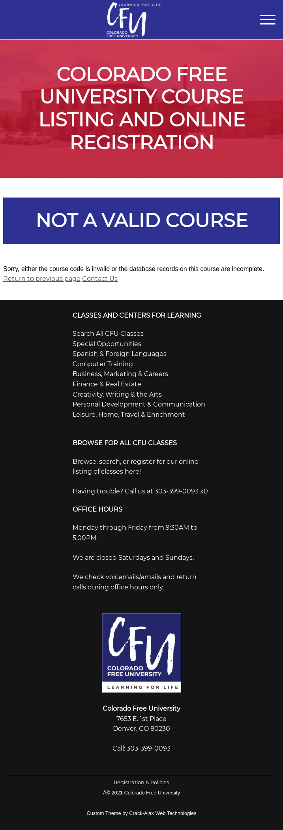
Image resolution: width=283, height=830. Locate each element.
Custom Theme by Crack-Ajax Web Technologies (141, 813)
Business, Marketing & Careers (120, 374)
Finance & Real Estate (107, 384)
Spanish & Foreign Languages (120, 354)
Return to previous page (42, 278)
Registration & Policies (141, 782)
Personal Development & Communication (139, 404)
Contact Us (100, 278)
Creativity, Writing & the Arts (117, 394)
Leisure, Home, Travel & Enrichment (129, 414)
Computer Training (103, 364)
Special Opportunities (107, 344)
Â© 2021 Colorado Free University (141, 793)
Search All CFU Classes (108, 333)
